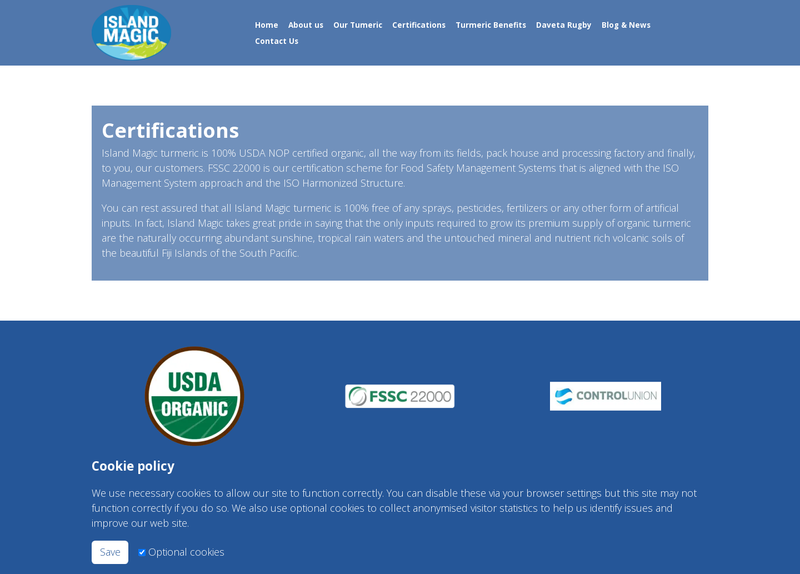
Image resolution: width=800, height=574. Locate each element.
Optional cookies (186, 551)
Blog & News (626, 24)
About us (305, 24)
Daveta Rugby (564, 24)
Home (266, 24)
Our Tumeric (357, 24)
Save (110, 551)
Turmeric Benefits (491, 24)
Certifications (419, 24)
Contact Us (276, 41)
